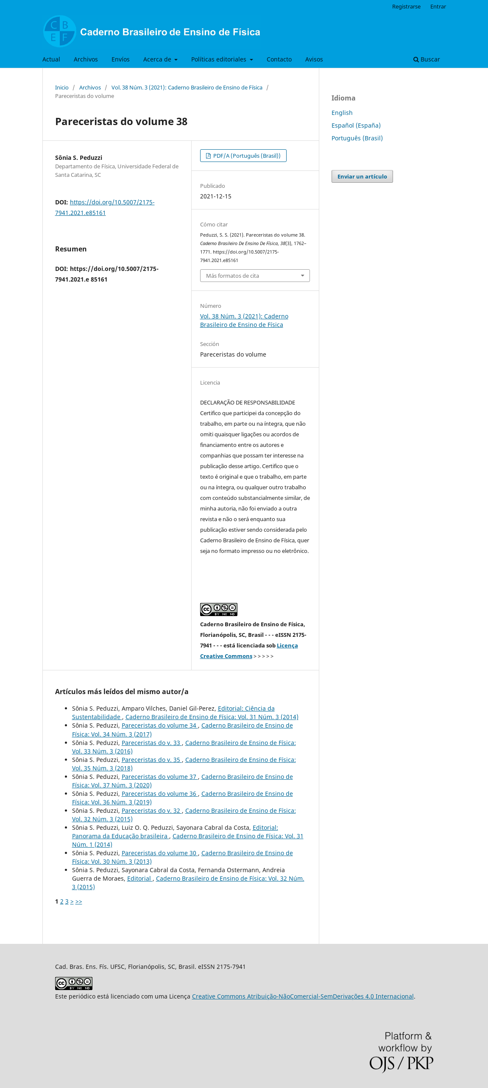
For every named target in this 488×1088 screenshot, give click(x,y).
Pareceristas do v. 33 (152, 743)
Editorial (140, 878)
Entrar (438, 6)
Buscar (426, 59)
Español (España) (356, 125)
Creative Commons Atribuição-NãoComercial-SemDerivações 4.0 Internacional (303, 996)
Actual (51, 59)
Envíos (121, 59)
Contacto (279, 59)
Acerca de (158, 59)
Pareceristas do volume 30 (160, 853)
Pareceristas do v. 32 (152, 810)
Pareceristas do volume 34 (160, 725)
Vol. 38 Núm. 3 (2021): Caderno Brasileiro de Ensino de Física (187, 87)
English (342, 113)
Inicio (62, 87)
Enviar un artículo (362, 176)
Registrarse (406, 6)
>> (78, 901)
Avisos (314, 59)
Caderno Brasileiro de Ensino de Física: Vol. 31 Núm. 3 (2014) (211, 717)
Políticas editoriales (219, 59)
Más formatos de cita (232, 275)
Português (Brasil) (357, 138)
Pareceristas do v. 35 (152, 760)
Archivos (86, 59)
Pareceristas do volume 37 (160, 777)
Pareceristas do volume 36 (160, 793)
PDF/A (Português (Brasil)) (246, 155)
